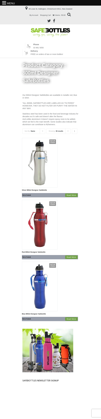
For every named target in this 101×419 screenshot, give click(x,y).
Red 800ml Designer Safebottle (33, 252)
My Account (34, 15)
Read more (71, 195)
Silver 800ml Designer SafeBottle (34, 190)
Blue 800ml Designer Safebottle (34, 314)
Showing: (56, 131)
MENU (11, 3)
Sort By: (30, 131)
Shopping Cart (45, 15)
